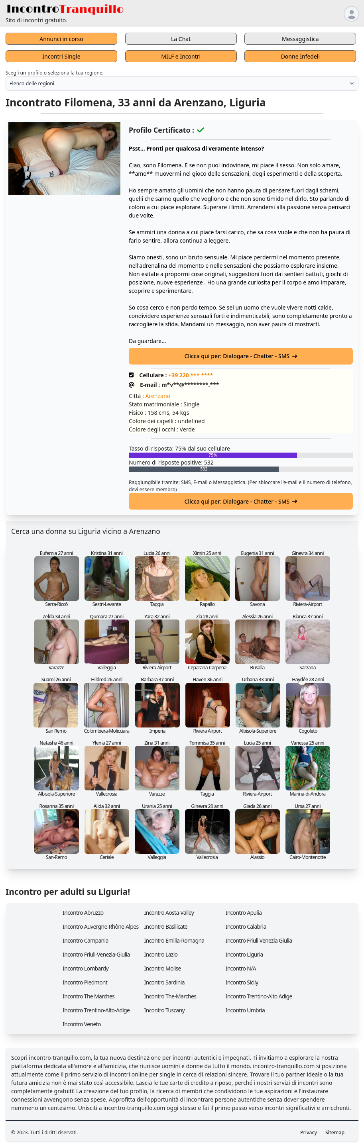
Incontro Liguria (244, 954)
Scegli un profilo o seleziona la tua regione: (55, 72)
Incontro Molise (162, 968)
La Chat (181, 39)
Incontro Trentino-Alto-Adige (96, 1010)
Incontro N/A (241, 968)
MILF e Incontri (181, 56)
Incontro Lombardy (85, 968)
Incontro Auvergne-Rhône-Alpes (100, 926)
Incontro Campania (85, 940)
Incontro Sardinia (164, 982)
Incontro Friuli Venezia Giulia (259, 940)
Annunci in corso (61, 39)
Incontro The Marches (88, 996)
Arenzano (157, 396)
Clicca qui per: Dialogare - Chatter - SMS (241, 356)
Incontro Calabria (246, 926)
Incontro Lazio (160, 954)
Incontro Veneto (82, 1024)
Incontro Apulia (244, 912)
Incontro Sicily (242, 982)
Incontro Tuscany (164, 1010)
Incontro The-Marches (170, 996)
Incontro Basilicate (165, 926)
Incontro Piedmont (85, 982)
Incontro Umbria (245, 1010)
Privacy (308, 1132)
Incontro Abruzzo (83, 912)
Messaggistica (300, 39)
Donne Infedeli (300, 56)
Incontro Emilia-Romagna (174, 940)
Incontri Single (61, 56)
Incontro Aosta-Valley (169, 912)
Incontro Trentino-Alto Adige (259, 996)
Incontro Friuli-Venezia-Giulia (96, 954)
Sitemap (334, 1132)
